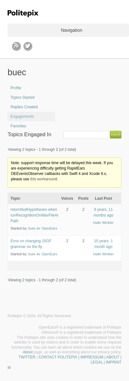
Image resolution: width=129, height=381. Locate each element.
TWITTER (26, 357)
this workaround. (44, 179)
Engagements (22, 116)
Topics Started (22, 97)
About (28, 352)
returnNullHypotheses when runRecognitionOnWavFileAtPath (34, 215)
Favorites (18, 126)
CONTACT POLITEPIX (58, 357)
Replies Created (24, 107)
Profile (15, 88)
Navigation (71, 30)
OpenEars (49, 228)
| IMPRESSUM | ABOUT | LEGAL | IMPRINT (99, 359)
